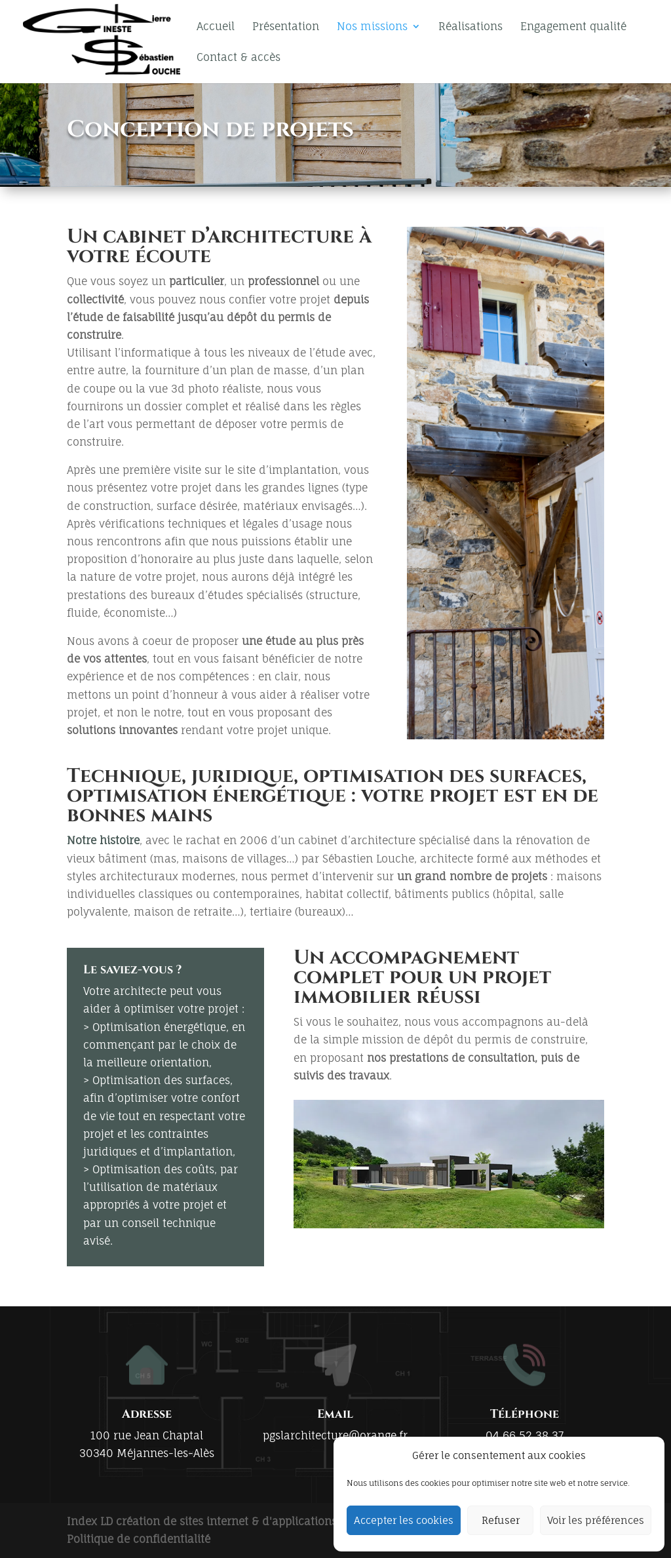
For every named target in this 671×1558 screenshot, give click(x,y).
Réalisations (470, 27)
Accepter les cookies (403, 1520)
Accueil (216, 27)
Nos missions (372, 27)
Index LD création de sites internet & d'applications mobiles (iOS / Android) (264, 1521)
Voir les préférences (595, 1520)
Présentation (285, 27)
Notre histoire (103, 840)
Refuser (501, 1520)
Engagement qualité (573, 27)
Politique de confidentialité (138, 1539)
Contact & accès (238, 58)
